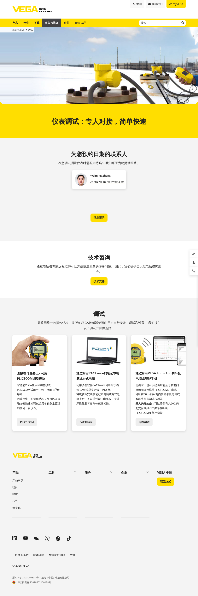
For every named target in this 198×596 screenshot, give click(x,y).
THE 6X (80, 23)
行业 (26, 23)
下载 (36, 23)
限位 (15, 494)
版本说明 (38, 555)
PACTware (86, 422)
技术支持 (99, 281)
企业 (66, 23)
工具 (52, 472)
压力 (15, 501)
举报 (72, 555)
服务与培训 (51, 23)
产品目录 (17, 480)
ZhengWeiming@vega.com (107, 182)
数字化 (16, 508)
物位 (15, 487)
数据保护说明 (57, 555)
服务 (88, 472)
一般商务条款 (20, 555)
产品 (15, 23)
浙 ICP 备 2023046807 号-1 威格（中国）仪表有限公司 (40, 577)
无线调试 (144, 422)
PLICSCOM (27, 422)
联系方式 (165, 481)
